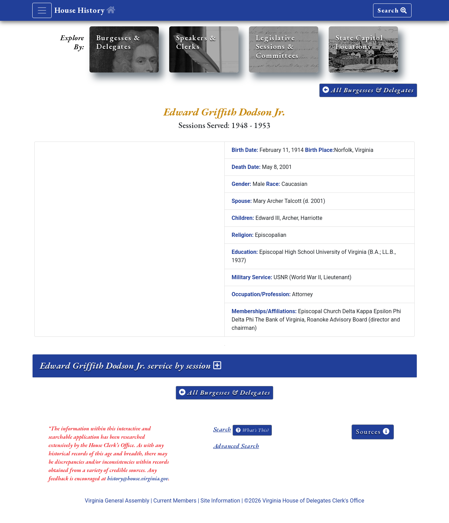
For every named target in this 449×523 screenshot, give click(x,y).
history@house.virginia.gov (137, 478)
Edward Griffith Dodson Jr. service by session (130, 365)
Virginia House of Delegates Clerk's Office (313, 500)
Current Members (174, 500)
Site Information (220, 500)
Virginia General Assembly (117, 500)
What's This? (252, 430)
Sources (372, 431)
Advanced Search (236, 446)
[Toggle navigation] (42, 10)
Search (392, 10)
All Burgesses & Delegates (368, 90)
